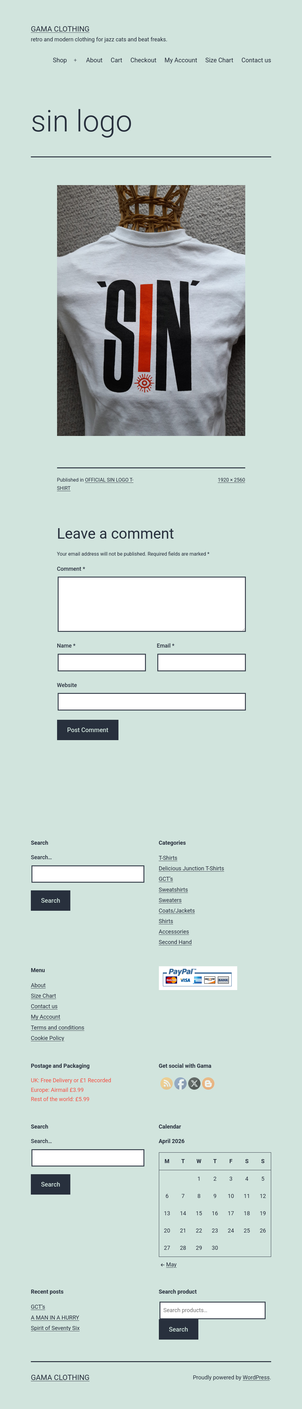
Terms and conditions (57, 1027)
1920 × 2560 (231, 480)
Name (66, 645)
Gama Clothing (60, 29)
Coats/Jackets (177, 910)
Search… (41, 857)
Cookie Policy (47, 1038)
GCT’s (166, 879)
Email (165, 645)
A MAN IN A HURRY (55, 1317)
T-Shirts (168, 858)
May (168, 1264)
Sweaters (170, 900)
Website (67, 685)
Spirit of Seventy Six (55, 1328)
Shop (60, 60)
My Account (180, 60)
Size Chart (219, 60)
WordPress (256, 1377)
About (94, 60)
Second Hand (175, 942)
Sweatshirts (173, 889)
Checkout (143, 60)
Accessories (174, 931)
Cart (116, 60)
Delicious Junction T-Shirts (191, 868)
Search (178, 1329)
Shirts (166, 921)
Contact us (256, 60)
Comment (71, 569)
